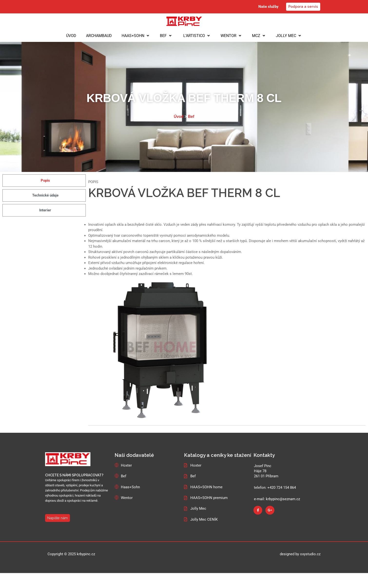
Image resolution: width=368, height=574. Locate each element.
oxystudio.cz (310, 555)
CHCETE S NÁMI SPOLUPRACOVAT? (74, 476)
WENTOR (231, 35)
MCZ (259, 35)
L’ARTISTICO (196, 35)
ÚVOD (71, 35)
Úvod (179, 117)
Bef (191, 117)
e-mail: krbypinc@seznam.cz (277, 499)
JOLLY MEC (289, 35)
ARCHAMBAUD (99, 35)
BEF (166, 35)
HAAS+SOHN (136, 35)
